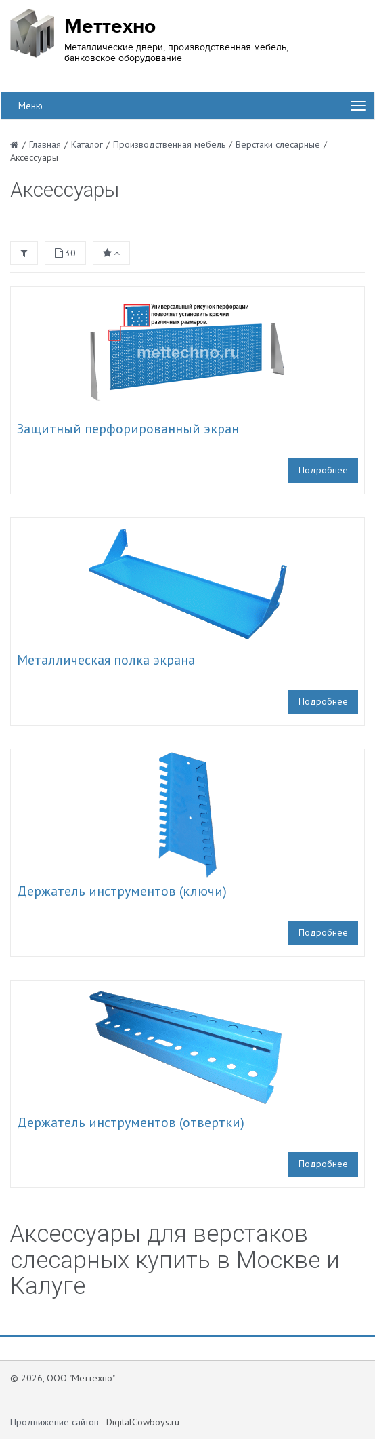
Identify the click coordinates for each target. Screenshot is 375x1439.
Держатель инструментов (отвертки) (130, 1122)
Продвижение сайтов (54, 1422)
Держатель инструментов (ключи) (122, 891)
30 (65, 253)
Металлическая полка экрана (106, 660)
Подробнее (323, 470)
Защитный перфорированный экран (128, 428)
